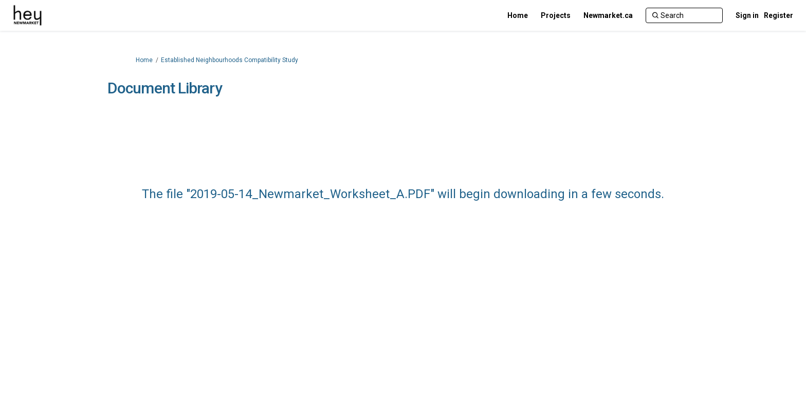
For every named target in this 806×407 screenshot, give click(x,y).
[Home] (517, 15)
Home (144, 60)
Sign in (747, 15)
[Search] (684, 15)
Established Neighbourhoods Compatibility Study (229, 60)
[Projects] (555, 15)
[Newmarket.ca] (608, 15)
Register (778, 15)
